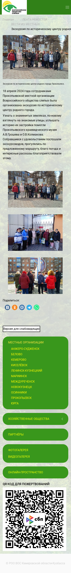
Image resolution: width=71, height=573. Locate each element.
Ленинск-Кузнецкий (26, 370)
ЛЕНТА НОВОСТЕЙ (34, 19)
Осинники (19, 392)
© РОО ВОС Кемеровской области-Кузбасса (35, 563)
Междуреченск (23, 381)
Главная (8, 19)
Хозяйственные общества (28, 419)
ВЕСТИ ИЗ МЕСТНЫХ (25, 24)
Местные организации (26, 342)
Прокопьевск (21, 398)
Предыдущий (10, 318)
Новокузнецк (21, 387)
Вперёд (63, 318)
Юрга (15, 403)
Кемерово (18, 359)
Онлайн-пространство (25, 472)
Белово (16, 354)
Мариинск (19, 376)
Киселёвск (19, 365)
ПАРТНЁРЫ (16, 434)
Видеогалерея (19, 456)
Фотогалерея (18, 450)
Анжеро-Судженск (25, 349)
